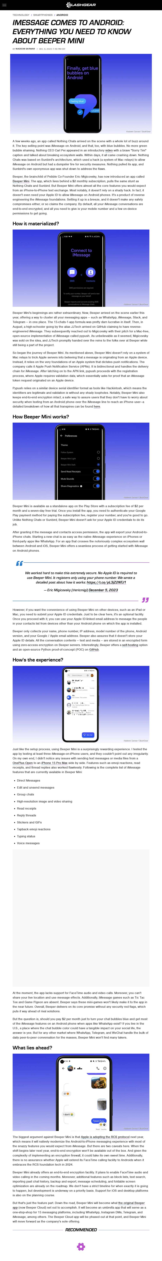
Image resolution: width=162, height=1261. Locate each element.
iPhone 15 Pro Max (54, 763)
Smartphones (43, 15)
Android (62, 15)
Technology (21, 15)
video (109, 150)
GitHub (94, 649)
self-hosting (130, 645)
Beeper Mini (21, 181)
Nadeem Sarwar (25, 49)
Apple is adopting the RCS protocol (105, 1137)
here (97, 406)
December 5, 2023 (103, 590)
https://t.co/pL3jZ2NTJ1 (106, 582)
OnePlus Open (23, 763)
